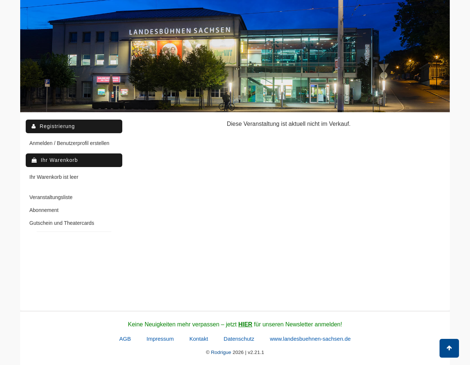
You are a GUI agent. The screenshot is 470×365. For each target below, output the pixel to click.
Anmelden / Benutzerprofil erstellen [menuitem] (69, 143)
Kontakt (198, 339)
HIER (245, 324)
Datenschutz (239, 339)
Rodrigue (221, 352)
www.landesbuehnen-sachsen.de (310, 339)
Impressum (160, 339)
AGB (125, 339)
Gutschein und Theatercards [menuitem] (61, 223)
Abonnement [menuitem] (43, 210)
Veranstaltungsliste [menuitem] (51, 197)
